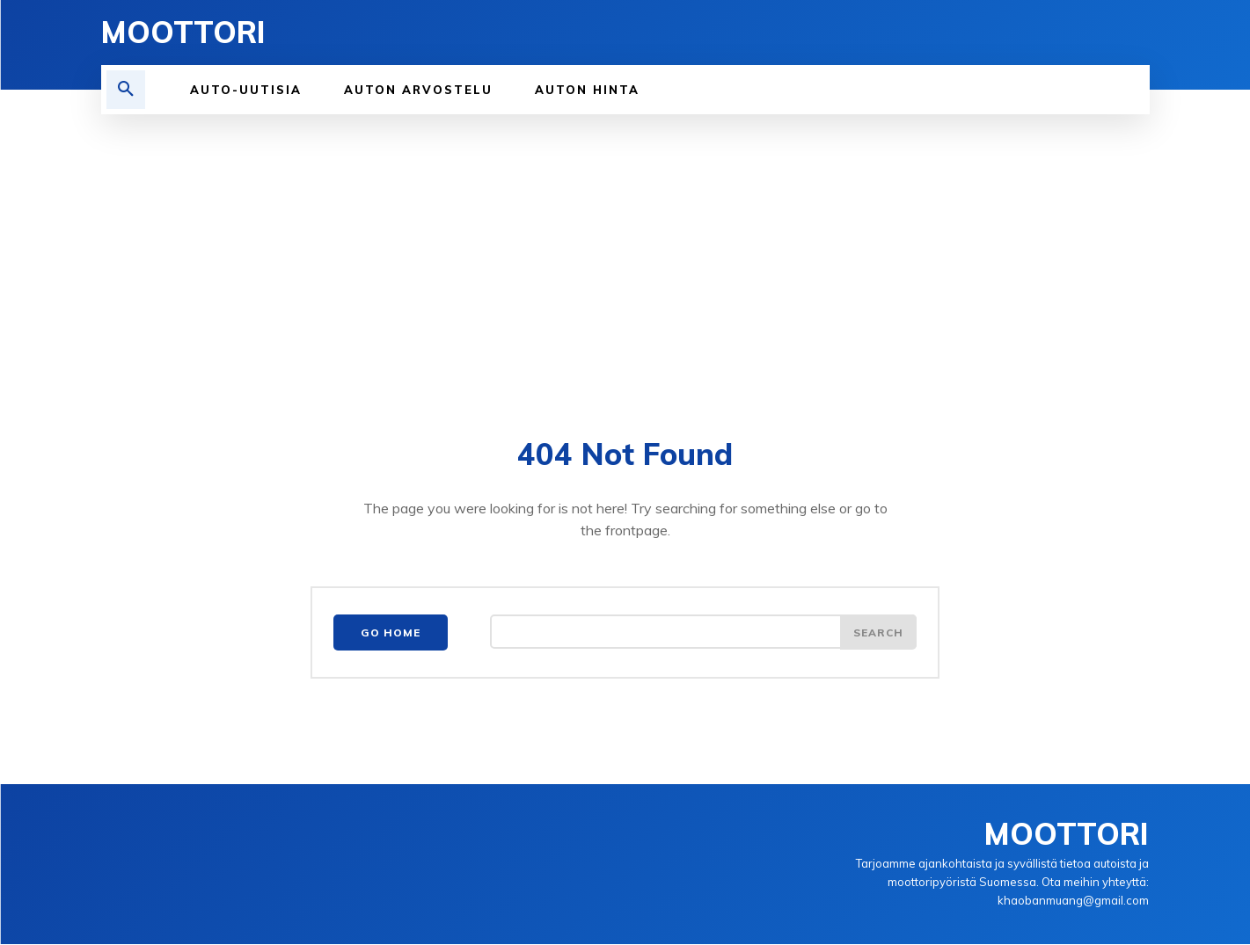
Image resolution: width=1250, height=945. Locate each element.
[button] (125, 89)
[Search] (878, 633)
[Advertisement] (625, 246)
